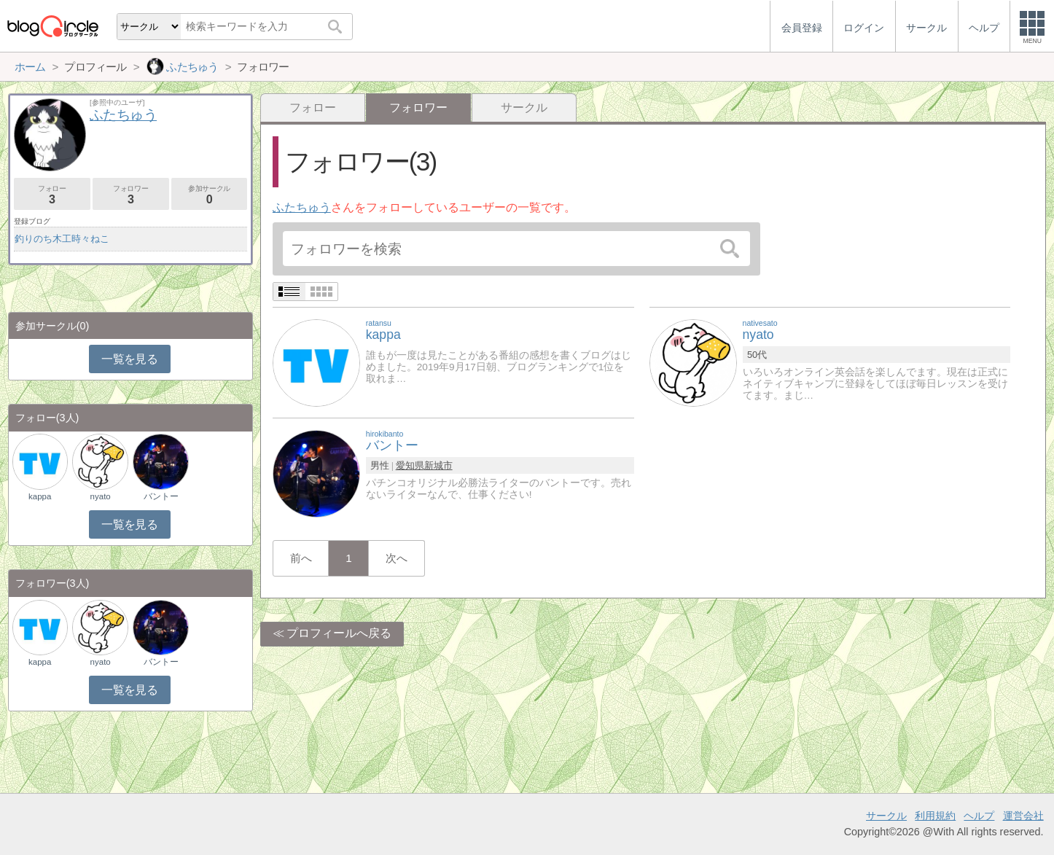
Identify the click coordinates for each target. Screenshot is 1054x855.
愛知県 (410, 465)
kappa (39, 496)
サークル (524, 107)
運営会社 (1023, 815)
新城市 (438, 465)
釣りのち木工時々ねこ (62, 238)
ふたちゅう (302, 207)
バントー (161, 496)
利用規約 (935, 815)
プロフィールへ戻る (338, 633)
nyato (100, 496)
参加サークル (209, 195)
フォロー (312, 107)
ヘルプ (979, 815)
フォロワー (131, 195)
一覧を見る (129, 359)
